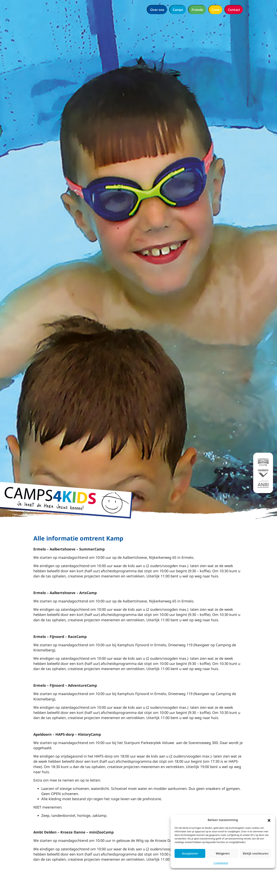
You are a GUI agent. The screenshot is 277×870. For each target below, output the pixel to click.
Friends (197, 10)
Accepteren (190, 853)
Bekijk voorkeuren (255, 853)
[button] (269, 820)
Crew (215, 10)
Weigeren (223, 853)
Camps (178, 10)
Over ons (157, 10)
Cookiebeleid (221, 863)
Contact (234, 10)
